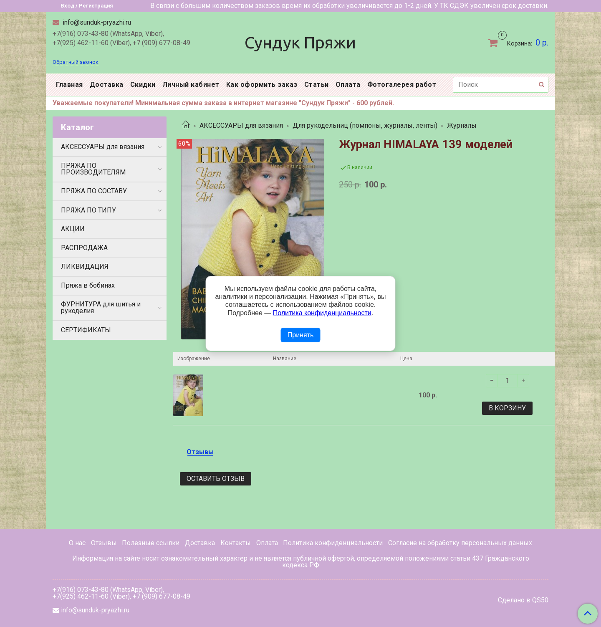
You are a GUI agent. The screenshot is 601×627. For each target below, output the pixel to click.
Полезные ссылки (150, 543)
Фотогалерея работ (402, 84)
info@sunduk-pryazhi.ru (96, 22)
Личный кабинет (191, 84)
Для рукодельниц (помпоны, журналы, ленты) (365, 125)
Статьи (316, 84)
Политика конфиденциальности (333, 543)
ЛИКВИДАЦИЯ (85, 267)
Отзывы (104, 543)
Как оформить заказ (262, 84)
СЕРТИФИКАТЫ (86, 330)
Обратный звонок (75, 62)
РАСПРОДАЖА (84, 248)
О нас (77, 543)
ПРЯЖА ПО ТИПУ (88, 210)
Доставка (107, 84)
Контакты (235, 543)
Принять (301, 335)
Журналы (462, 125)
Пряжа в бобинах (88, 285)
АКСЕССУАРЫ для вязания (241, 125)
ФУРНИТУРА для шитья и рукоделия (101, 307)
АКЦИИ (73, 229)
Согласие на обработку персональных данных (460, 543)
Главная (69, 84)
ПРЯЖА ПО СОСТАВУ (94, 191)
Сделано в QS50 (523, 600)
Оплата (348, 84)
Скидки (143, 84)
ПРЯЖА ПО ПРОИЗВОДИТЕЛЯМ (93, 169)
